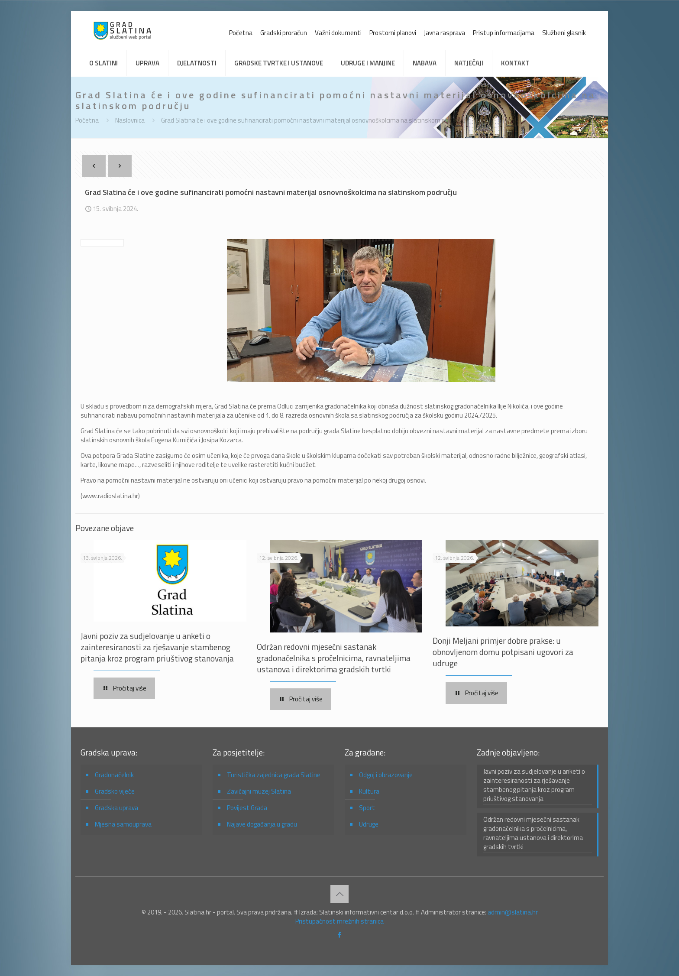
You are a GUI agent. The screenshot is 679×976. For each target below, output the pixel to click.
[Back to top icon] (339, 894)
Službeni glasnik (564, 32)
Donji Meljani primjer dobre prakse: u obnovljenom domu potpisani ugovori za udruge (503, 651)
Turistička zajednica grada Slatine (273, 775)
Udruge (368, 824)
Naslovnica (130, 120)
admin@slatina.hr (513, 912)
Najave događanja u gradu (262, 824)
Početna (240, 32)
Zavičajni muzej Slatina (259, 791)
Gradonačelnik (114, 775)
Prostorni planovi (392, 32)
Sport (367, 808)
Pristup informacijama (503, 32)
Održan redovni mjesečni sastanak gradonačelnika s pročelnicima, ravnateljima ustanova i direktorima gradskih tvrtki (334, 657)
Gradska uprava (116, 808)
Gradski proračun (283, 32)
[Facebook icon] (339, 935)
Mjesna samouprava (123, 824)
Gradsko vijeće (115, 791)
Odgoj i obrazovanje (386, 775)
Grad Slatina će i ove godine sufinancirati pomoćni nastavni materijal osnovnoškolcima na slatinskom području (313, 120)
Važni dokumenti (338, 32)
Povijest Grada (247, 808)
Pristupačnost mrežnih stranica (339, 921)
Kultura (369, 791)
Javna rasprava (444, 32)
